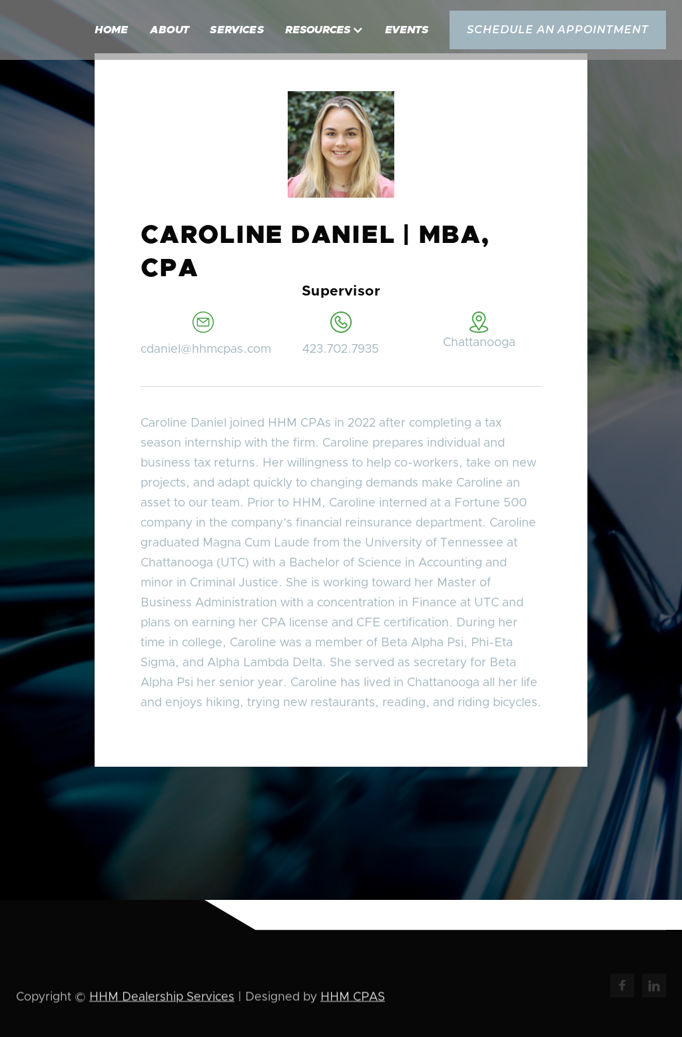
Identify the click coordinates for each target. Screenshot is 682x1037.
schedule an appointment (558, 29)
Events (406, 30)
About (169, 30)
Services (237, 30)
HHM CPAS (352, 998)
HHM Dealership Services (161, 998)
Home (112, 30)
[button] (324, 30)
